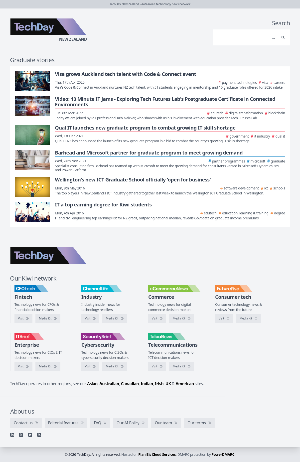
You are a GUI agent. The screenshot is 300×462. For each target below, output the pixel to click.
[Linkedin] (12, 435)
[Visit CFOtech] (23, 318)
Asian (92, 383)
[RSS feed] (39, 435)
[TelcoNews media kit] (181, 366)
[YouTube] (30, 435)
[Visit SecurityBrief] (90, 366)
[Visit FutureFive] (224, 318)
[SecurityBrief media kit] (114, 366)
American (185, 383)
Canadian (130, 383)
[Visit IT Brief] (23, 366)
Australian (109, 383)
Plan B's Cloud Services (157, 454)
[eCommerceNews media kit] (181, 318)
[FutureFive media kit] (248, 318)
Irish (159, 383)
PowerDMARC (223, 454)
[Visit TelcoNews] (157, 366)
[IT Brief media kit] (47, 366)
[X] (21, 435)
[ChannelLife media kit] (114, 318)
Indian (147, 383)
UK (168, 383)
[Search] (246, 37)
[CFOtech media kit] (47, 318)
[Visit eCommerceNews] (157, 318)
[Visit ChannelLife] (90, 318)
